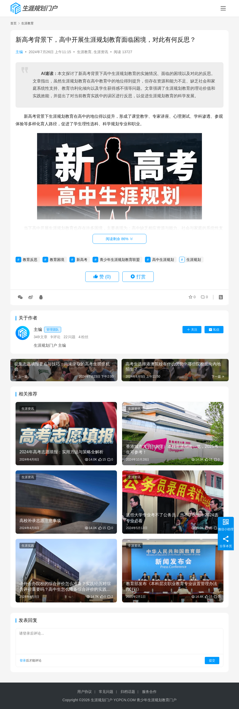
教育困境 (57, 260)
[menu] (223, 8)
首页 (13, 23)
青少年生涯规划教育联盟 (120, 260)
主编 (19, 52)
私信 (214, 329)
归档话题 (128, 692)
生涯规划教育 (123, 73)
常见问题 (106, 692)
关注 (192, 329)
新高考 (81, 260)
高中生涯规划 (163, 260)
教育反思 (30, 260)
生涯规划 (193, 260)
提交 (212, 660)
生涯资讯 (101, 52)
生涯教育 (84, 52)
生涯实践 (28, 545)
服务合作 (149, 692)
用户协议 (84, 692)
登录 (23, 660)
